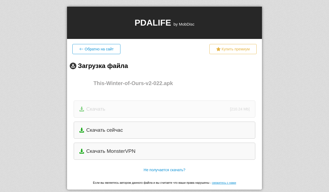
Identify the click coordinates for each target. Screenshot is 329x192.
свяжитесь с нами (224, 182)
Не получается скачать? (164, 170)
